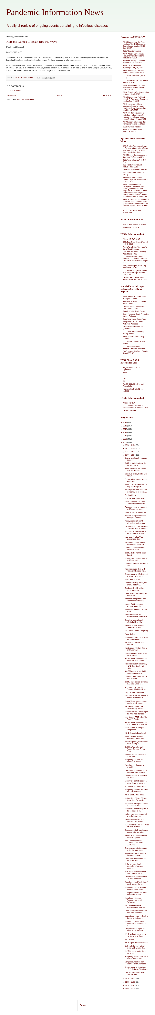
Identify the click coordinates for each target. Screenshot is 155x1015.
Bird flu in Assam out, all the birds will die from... (135, 470)
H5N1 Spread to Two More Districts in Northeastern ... (136, 503)
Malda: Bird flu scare (132, 580)
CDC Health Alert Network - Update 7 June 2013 (133, 166)
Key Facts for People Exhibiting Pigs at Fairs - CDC (134, 253)
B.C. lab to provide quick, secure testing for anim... (135, 707)
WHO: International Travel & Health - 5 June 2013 (133, 131)
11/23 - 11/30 (130, 982)
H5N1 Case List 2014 (131, 227)
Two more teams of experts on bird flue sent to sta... (136, 508)
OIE (124, 381)
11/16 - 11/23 (130, 985)
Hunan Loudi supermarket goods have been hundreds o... (136, 923)
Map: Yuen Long (131, 939)
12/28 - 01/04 (130, 445)
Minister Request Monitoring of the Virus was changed (136, 713)
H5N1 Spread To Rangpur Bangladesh (134, 729)
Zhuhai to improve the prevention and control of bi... (137, 616)
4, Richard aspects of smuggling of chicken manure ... (134, 866)
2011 (125, 432)
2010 (125, 436)
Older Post (107, 95)
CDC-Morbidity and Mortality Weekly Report (133, 333)
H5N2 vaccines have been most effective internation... (137, 826)
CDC (124, 375)
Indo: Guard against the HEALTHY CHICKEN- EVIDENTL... (134, 843)
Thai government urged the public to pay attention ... (135, 930)
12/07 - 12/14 (130, 455)
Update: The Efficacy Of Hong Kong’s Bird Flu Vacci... (136, 799)
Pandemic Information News (55, 12)
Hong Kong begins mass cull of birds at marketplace (136, 958)
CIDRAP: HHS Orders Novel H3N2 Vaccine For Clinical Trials (135, 279)
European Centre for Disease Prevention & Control (133, 307)
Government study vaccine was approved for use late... (136, 831)
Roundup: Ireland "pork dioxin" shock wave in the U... (136, 883)
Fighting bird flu (130, 495)
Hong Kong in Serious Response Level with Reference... (133, 900)
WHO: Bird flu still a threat (134, 795)
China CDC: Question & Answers (135, 170)
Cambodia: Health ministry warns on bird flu (135, 589)
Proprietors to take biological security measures (135, 854)
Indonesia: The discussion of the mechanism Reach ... (135, 533)
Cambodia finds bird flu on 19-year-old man (136, 678)
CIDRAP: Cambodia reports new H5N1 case (135, 549)
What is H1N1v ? (129, 403)
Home (59, 95)
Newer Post (11, 95)
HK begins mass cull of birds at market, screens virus (136, 697)
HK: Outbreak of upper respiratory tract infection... (136, 906)
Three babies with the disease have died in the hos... (136, 912)
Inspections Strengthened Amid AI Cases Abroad (136, 805)
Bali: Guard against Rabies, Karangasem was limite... (135, 543)
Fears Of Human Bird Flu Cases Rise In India (134, 626)
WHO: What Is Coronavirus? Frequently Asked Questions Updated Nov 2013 (133, 56)
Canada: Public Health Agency (134, 311)
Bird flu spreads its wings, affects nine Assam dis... (135, 737)
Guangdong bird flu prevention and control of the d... (136, 894)
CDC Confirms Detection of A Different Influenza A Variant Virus (135, 407)
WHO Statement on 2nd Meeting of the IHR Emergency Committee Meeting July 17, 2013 (135, 99)
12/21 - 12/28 (130, 448)
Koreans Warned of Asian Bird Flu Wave (31, 41)
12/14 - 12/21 (130, 452)
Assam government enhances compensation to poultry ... (136, 491)
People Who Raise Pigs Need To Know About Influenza (135, 248)
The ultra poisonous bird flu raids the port (135, 974)
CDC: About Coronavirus (132, 51)
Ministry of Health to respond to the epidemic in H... (136, 810)
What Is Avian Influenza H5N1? (134, 224)
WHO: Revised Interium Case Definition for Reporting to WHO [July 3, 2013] (134, 87)
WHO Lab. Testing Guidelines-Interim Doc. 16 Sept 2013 (134, 62)
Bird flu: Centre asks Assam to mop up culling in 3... (136, 485)
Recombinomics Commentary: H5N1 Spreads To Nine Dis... (136, 723)
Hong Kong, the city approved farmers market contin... (136, 888)
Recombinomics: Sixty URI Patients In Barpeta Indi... (135, 570)
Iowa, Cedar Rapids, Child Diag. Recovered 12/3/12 (135, 267)
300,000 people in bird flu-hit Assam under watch (135, 672)
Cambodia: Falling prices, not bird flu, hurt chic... (136, 584)
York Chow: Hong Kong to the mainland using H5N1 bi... (136, 771)
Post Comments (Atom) (25, 99)
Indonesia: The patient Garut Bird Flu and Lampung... (135, 600)
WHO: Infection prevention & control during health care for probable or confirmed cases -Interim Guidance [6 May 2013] (134, 116)
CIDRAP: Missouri (129, 411)
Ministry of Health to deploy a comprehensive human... (136, 782)
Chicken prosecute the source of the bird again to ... (136, 849)
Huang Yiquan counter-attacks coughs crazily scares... (136, 702)
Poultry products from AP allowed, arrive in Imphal (135, 522)
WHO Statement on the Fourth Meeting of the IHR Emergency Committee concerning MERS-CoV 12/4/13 (134, 45)
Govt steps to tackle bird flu (135, 498)
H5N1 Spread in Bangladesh (135, 733)
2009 (125, 439)
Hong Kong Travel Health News (134, 319)
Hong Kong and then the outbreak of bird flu (134, 761)
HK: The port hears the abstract (136, 943)
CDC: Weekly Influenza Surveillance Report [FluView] (134, 347)
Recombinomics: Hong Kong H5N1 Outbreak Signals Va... (136, 968)
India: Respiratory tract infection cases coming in (137, 743)
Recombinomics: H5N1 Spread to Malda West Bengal (136, 575)
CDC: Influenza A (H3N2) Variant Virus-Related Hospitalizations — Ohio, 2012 (135, 273)
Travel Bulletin (130, 634)
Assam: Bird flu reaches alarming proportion (134, 605)
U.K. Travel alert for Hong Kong (136, 631)
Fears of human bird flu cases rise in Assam (136, 654)
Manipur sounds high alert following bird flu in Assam (135, 963)
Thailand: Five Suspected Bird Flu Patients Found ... (136, 878)
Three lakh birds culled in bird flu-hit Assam (136, 594)
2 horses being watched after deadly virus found (135, 517)
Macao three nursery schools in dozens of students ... (136, 917)
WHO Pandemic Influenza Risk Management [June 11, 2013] (134, 123)
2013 (125, 426)
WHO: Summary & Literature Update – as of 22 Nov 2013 (133, 72)
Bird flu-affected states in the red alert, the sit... (135, 464)
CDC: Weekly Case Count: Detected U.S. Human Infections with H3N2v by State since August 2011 (135, 260)
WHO (125, 373)
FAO (124, 378)
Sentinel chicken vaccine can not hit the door (135, 860)
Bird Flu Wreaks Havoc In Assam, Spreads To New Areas (135, 749)
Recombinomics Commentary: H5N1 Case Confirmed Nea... (136, 666)
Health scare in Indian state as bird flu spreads (136, 559)
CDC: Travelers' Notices (132, 127)
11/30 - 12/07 (130, 979)
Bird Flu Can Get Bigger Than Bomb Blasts (136, 755)
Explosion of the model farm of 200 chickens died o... (136, 872)
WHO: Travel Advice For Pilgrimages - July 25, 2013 (133, 67)
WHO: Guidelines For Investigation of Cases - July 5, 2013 (136, 93)
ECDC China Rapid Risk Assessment (132, 212)
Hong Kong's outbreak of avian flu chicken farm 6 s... (136, 638)
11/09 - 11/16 (130, 989)
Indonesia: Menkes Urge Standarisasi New (134, 538)
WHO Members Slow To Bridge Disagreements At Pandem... (136, 527)
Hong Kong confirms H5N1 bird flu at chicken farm (136, 791)
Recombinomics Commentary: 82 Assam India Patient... (136, 660)
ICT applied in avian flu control (136, 786)
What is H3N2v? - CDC (131, 239)
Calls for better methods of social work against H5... (135, 947)
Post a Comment (16, 91)
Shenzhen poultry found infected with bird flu (134, 621)
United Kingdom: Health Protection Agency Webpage (136, 315)
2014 (125, 422)
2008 (125, 442)
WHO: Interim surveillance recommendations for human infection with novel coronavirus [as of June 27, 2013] (134, 107)
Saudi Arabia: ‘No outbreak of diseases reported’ (136, 836)
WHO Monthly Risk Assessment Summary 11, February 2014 (134, 156)
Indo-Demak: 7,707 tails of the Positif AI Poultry (136, 718)
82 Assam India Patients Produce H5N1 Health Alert (136, 688)
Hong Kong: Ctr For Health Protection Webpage (133, 323)
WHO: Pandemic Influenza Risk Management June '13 (134, 297)
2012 (125, 429)
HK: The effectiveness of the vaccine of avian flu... (135, 935)
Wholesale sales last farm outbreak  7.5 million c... (135, 820)
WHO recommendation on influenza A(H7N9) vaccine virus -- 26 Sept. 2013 (135, 180)
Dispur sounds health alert (134, 692)
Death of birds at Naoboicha (135, 512)
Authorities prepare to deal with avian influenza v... (136, 815)
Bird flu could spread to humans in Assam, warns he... (137, 683)
